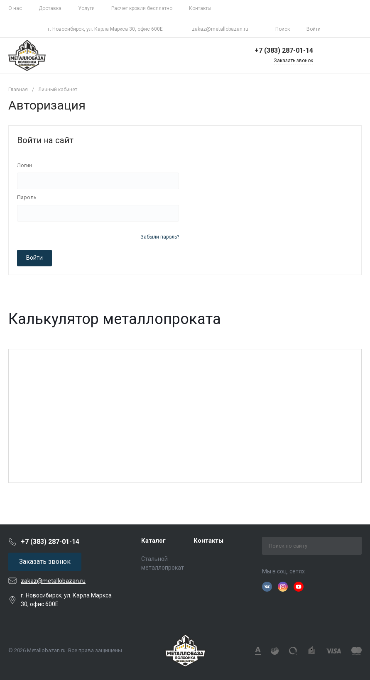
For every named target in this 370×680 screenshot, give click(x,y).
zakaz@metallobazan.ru (220, 29)
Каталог (153, 540)
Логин (24, 165)
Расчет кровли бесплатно (141, 8)
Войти (34, 257)
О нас (15, 8)
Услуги (86, 8)
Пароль (27, 197)
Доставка (50, 8)
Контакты (200, 8)
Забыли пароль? (159, 237)
